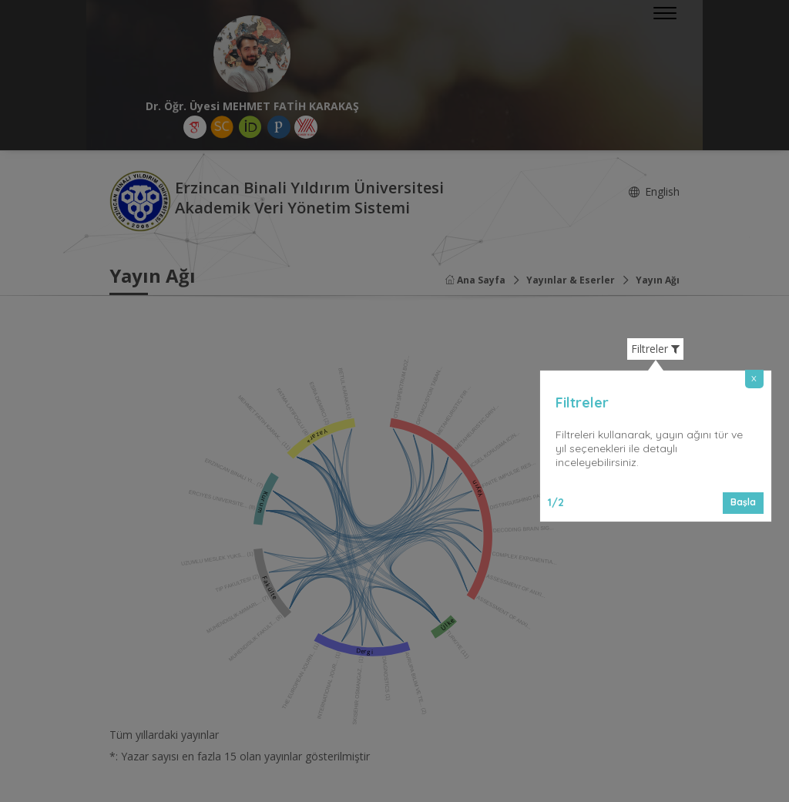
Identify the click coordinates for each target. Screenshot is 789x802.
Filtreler (655, 349)
